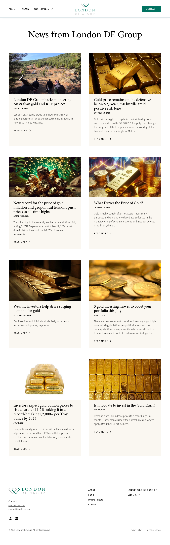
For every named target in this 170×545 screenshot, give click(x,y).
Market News (95, 499)
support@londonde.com (19, 508)
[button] (44, 8)
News (25, 8)
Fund (91, 494)
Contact (151, 8)
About (13, 8)
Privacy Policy (136, 529)
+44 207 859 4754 (16, 505)
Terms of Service (154, 529)
